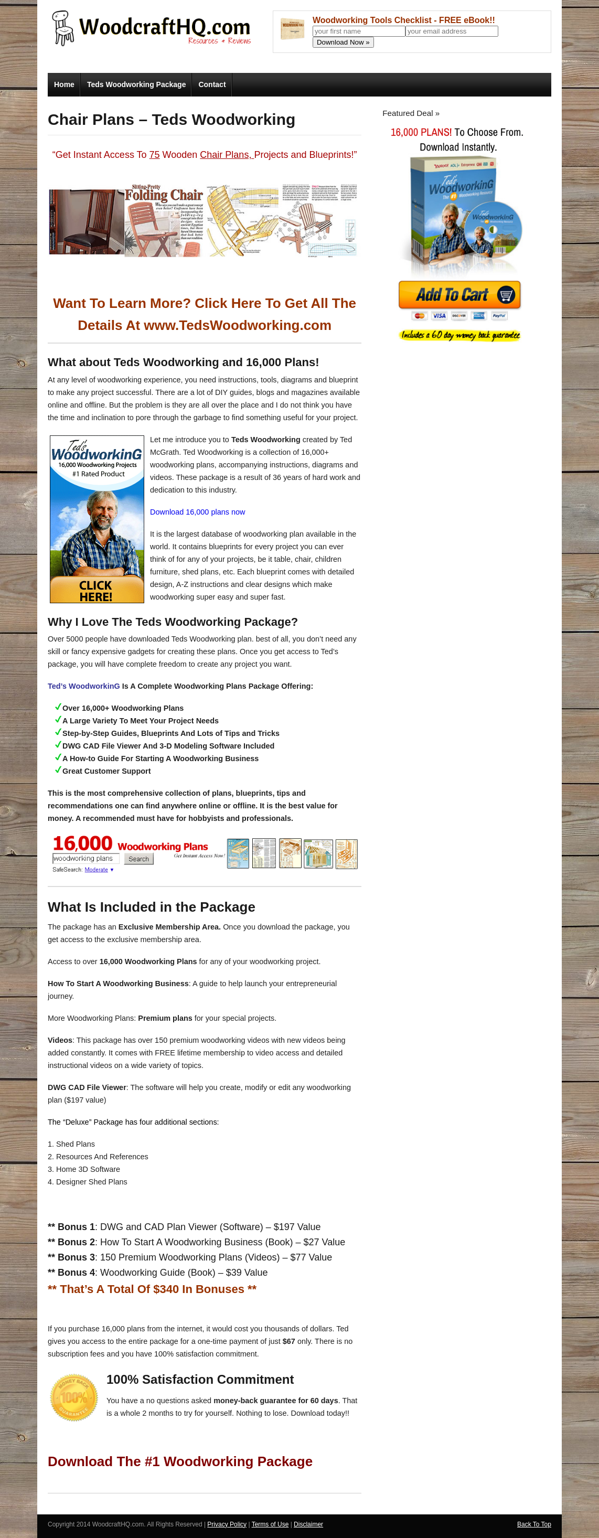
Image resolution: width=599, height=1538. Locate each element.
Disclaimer (308, 1524)
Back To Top (534, 1524)
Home (64, 84)
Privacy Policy (227, 1524)
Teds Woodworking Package (136, 84)
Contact (212, 84)
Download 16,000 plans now (197, 512)
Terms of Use (270, 1524)
